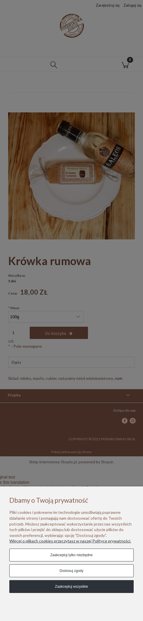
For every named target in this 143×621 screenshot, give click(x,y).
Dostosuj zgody (71, 571)
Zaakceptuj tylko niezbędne (71, 555)
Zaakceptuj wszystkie (71, 587)
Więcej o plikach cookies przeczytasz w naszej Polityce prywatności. (70, 540)
